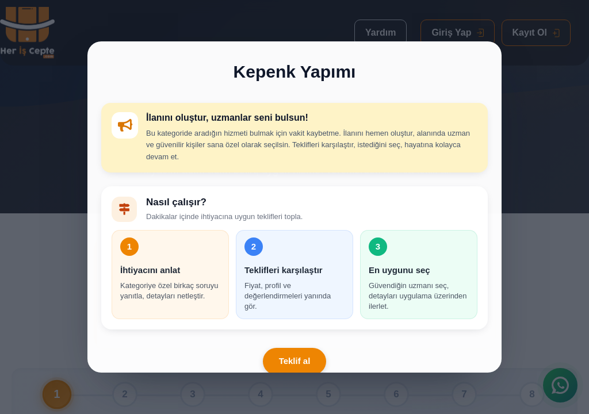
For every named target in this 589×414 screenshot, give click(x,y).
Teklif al (295, 361)
